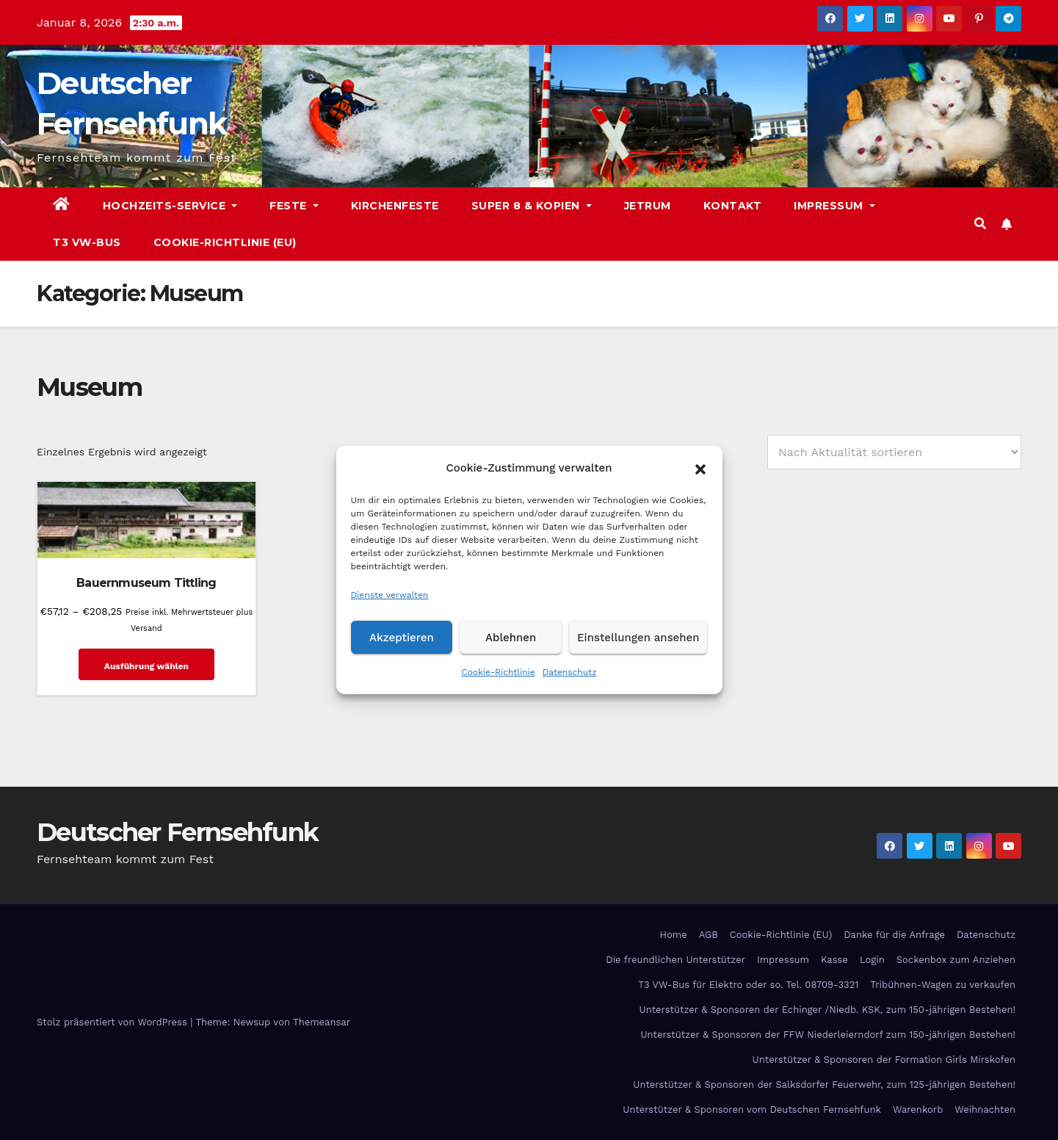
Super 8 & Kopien (531, 205)
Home (673, 933)
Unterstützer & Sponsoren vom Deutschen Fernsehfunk (752, 1108)
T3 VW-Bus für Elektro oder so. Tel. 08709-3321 (748, 983)
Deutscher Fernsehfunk (177, 831)
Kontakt (732, 205)
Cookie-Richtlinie (498, 672)
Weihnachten (984, 1108)
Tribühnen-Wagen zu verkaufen (942, 983)
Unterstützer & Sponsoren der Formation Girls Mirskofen (884, 1058)
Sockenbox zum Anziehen (955, 958)
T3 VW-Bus (87, 242)
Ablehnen (510, 637)
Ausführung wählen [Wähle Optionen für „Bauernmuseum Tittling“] (145, 665)
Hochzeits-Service (170, 205)
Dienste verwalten (390, 595)
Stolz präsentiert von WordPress (113, 1021)
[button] (700, 468)
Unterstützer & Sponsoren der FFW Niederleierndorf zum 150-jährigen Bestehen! (827, 1033)
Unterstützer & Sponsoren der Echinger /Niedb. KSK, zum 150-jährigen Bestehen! (827, 1008)
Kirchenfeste (395, 205)
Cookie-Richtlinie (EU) (225, 242)
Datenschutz (570, 672)
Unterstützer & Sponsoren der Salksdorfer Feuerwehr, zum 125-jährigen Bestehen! (824, 1083)
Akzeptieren (401, 637)
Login (872, 958)
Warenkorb (918, 1108)
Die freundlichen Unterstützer (675, 958)
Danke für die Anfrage (894, 933)
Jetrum (647, 205)
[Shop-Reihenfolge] (894, 452)
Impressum (834, 205)
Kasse (834, 958)
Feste (294, 205)
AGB (708, 933)
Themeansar (321, 1021)
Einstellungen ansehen (638, 637)
